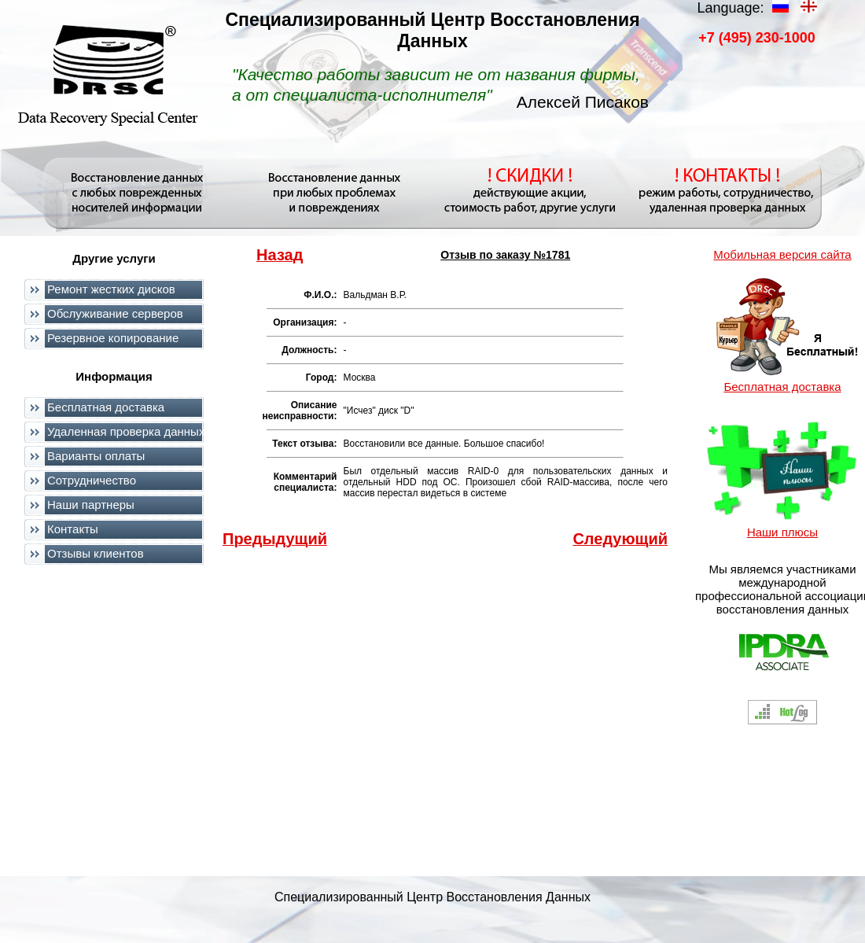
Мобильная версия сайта (782, 254)
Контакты (72, 529)
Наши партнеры (90, 504)
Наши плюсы (782, 532)
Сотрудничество (91, 480)
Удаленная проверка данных (125, 431)
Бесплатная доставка (105, 407)
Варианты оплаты (96, 455)
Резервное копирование (113, 337)
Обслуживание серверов (115, 313)
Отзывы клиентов (95, 553)
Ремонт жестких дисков (111, 289)
